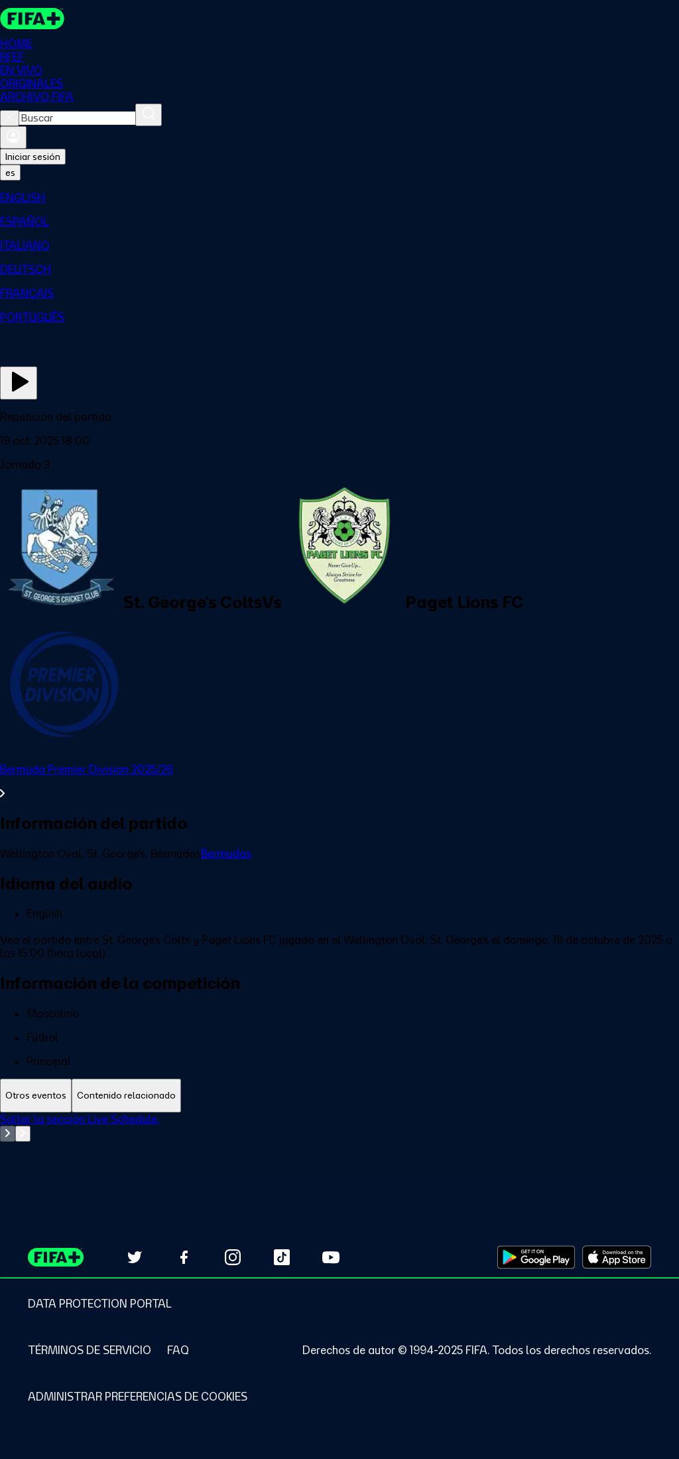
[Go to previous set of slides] (7, 1134)
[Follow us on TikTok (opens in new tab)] (281, 1257)
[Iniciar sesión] (13, 137)
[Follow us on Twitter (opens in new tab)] (134, 1257)
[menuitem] (339, 197)
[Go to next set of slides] (23, 1134)
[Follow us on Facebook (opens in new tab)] (183, 1257)
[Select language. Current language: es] (10, 173)
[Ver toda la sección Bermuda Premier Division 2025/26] (339, 781)
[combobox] (77, 118)
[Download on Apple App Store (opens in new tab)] (616, 1257)
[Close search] (9, 118)
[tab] (36, 1096)
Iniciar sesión (32, 157)
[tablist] (339, 1096)
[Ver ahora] (18, 383)
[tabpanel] (339, 1146)
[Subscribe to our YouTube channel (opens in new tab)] (330, 1257)
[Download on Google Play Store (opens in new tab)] (536, 1257)
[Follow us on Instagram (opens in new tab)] (232, 1257)
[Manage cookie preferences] (137, 1397)
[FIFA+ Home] (32, 18)
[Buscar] (148, 115)
